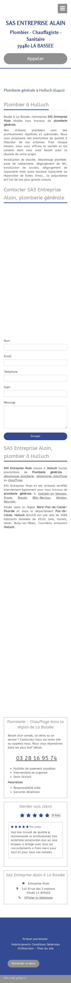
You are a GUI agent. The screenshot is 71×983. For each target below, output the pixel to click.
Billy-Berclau (41, 497)
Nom (7, 341)
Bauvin (22, 497)
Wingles (61, 497)
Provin (8, 497)
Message (9, 402)
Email (7, 356)
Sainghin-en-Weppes (52, 493)
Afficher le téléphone (38, 897)
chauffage (15, 480)
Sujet (7, 387)
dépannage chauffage (51, 476)
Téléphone (11, 371)
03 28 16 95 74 (36, 758)
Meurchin (9, 501)
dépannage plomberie (19, 476)
